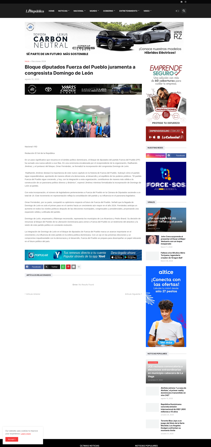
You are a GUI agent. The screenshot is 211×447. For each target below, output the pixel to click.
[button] (177, 11)
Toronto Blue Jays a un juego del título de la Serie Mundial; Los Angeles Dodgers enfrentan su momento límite (172, 426)
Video (147, 11)
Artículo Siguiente (132, 294)
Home (51, 11)
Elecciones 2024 (38, 61)
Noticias (62, 11)
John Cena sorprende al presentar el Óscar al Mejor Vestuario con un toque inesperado (173, 240)
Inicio (27, 61)
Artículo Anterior (33, 294)
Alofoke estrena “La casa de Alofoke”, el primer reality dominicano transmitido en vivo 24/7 (173, 391)
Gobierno (108, 11)
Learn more (26, 433)
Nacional (79, 11)
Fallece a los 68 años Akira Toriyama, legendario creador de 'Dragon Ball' (173, 255)
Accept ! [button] (11, 439)
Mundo (93, 11)
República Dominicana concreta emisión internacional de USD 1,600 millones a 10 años (173, 408)
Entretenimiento (128, 11)
